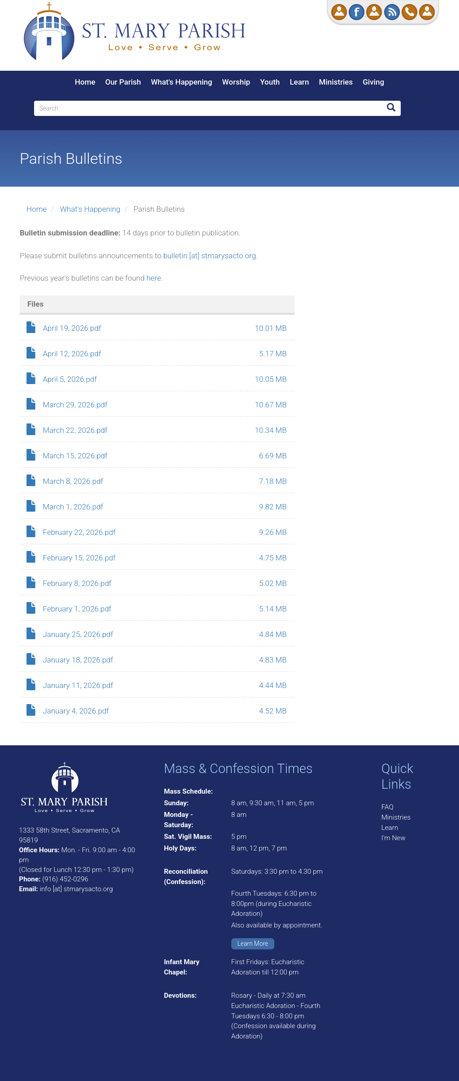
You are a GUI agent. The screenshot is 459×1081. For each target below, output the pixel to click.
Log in (427, 12)
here (154, 277)
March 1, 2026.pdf (73, 506)
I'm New (393, 838)
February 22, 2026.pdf (79, 532)
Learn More (253, 943)
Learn (299, 81)
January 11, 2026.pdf (78, 685)
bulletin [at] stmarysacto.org (209, 255)
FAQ (387, 807)
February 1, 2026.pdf (77, 608)
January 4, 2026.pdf (76, 710)
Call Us (409, 12)
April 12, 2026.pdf (72, 353)
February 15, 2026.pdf (79, 557)
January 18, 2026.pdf (78, 659)
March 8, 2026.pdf (73, 481)
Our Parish (123, 81)
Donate (339, 12)
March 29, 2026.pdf (75, 404)
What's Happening (181, 81)
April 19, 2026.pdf (72, 328)
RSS (392, 12)
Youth (270, 81)
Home (85, 81)
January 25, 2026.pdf (78, 634)
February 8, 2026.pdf (77, 583)
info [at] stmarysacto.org (76, 889)
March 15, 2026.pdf (75, 455)
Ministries (336, 81)
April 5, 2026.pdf (70, 379)
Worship (236, 81)
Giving (373, 81)
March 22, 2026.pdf (75, 430)
